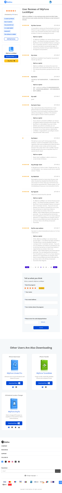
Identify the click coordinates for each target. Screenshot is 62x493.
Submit (41, 327)
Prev (27, 267)
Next (55, 267)
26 (46, 267)
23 (38, 267)
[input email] (28, 471)
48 (51, 267)
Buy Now (11, 61)
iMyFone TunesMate (44, 373)
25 (43, 267)
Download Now (11, 56)
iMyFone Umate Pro (14, 373)
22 (35, 267)
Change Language (31, 475)
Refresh (43, 322)
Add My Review (11, 39)
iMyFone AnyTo (14, 411)
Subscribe (58, 471)
